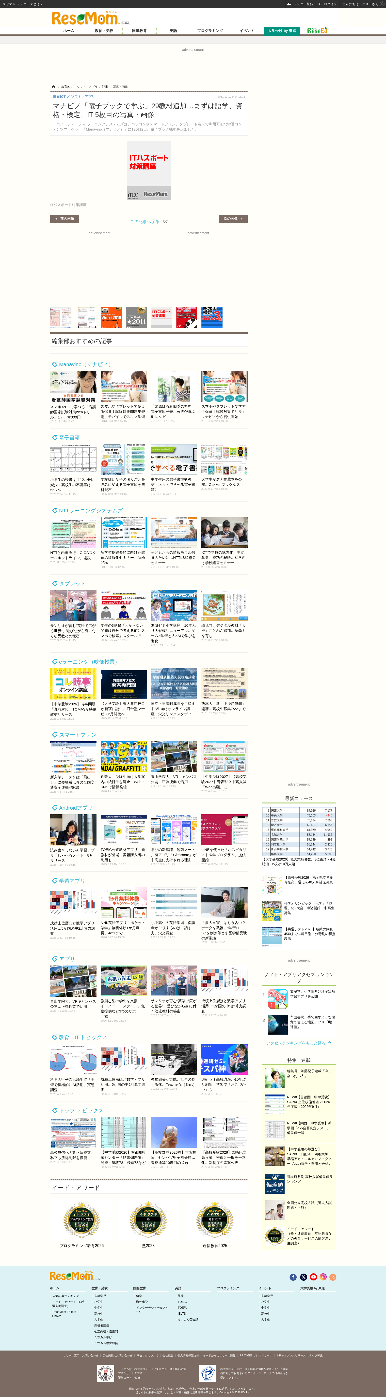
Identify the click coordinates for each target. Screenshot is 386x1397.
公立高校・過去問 (106, 1331)
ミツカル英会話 (188, 1319)
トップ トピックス (81, 1110)
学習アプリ (72, 881)
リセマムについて (147, 1355)
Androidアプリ (76, 808)
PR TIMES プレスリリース (256, 1355)
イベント (247, 31)
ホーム (68, 31)
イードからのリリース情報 (219, 1355)
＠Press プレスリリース (291, 1355)
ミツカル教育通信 (106, 1343)
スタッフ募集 (314, 1355)
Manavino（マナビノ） (86, 364)
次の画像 (231, 218)
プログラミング (210, 31)
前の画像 (67, 218)
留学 (139, 1296)
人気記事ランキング (65, 1296)
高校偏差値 (101, 1325)
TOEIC (182, 1302)
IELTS (182, 1313)
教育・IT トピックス (83, 1037)
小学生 (98, 1302)
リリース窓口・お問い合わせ (80, 1355)
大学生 (98, 1319)
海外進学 (142, 1302)
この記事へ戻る (149, 221)
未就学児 (100, 1296)
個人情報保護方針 (188, 1355)
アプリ (67, 959)
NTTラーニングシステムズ (91, 510)
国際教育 (139, 31)
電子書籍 (69, 437)
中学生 (98, 1307)
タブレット (72, 583)
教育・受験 (104, 31)
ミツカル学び (103, 1337)
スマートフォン (78, 735)
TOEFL (182, 1307)
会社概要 (167, 1355)
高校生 (98, 1313)
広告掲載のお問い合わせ (117, 1355)
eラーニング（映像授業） (89, 662)
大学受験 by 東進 (282, 31)
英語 (173, 31)
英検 (181, 1296)
